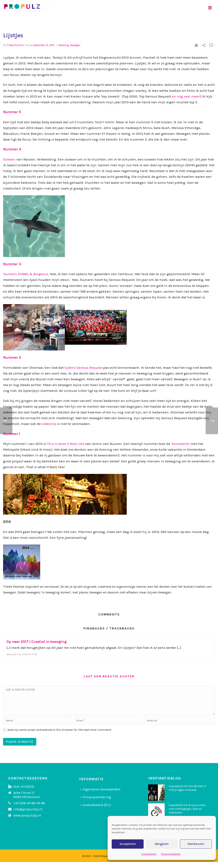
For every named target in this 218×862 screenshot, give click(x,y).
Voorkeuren (196, 844)
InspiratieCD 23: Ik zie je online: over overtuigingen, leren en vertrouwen (187, 809)
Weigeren (162, 844)
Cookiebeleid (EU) (95, 805)
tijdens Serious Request (83, 367)
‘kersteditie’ (180, 444)
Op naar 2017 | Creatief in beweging (36, 642)
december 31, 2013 (44, 45)
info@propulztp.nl (27, 809)
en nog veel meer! (186, 96)
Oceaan (9, 159)
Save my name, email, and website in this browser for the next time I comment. (59, 730)
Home (194, 21)
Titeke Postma (15, 45)
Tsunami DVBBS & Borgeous (25, 274)
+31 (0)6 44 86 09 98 (29, 803)
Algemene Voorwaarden (100, 789)
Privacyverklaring (170, 854)
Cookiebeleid (148, 854)
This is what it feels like (65, 444)
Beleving (64, 45)
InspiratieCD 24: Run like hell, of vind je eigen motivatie (187, 788)
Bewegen (75, 45)
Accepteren (128, 844)
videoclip (49, 424)
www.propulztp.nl (27, 815)
